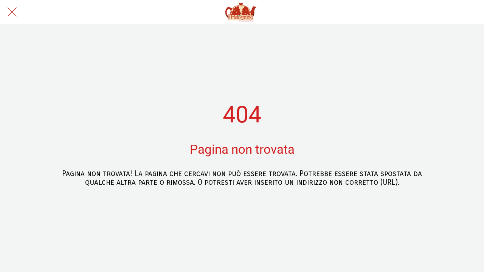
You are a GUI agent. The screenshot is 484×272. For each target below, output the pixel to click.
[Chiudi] (12, 12)
